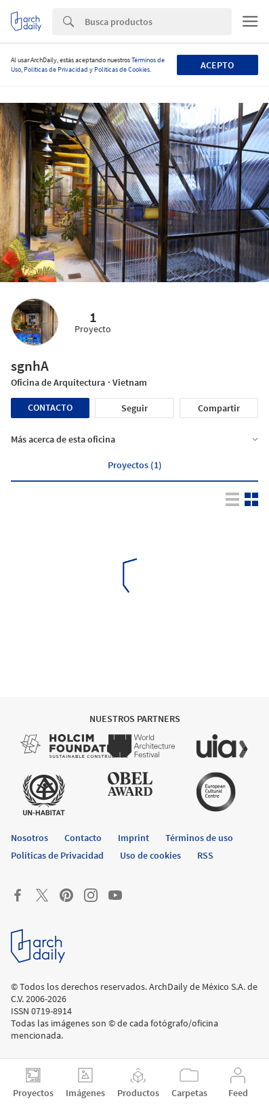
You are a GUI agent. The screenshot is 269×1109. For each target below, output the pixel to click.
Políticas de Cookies (122, 69)
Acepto (217, 65)
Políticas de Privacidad (56, 69)
